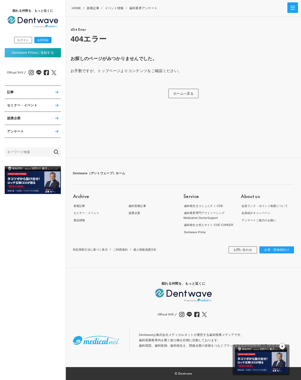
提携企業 (13, 119)
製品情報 (79, 220)
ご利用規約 (124, 249)
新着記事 (93, 8)
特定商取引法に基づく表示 (92, 249)
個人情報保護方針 (149, 249)
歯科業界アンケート (143, 8)
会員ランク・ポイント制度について (266, 205)
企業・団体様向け (275, 250)
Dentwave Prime (33, 53)
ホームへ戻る (183, 93)
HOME (76, 8)
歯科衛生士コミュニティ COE (204, 205)
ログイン (20, 40)
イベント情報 (114, 8)
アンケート (15, 132)
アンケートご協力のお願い (259, 220)
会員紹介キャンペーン (256, 213)
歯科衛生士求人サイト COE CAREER (209, 225)
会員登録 (45, 40)
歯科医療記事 (137, 205)
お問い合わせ (240, 250)
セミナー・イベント (22, 106)
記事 (10, 93)
